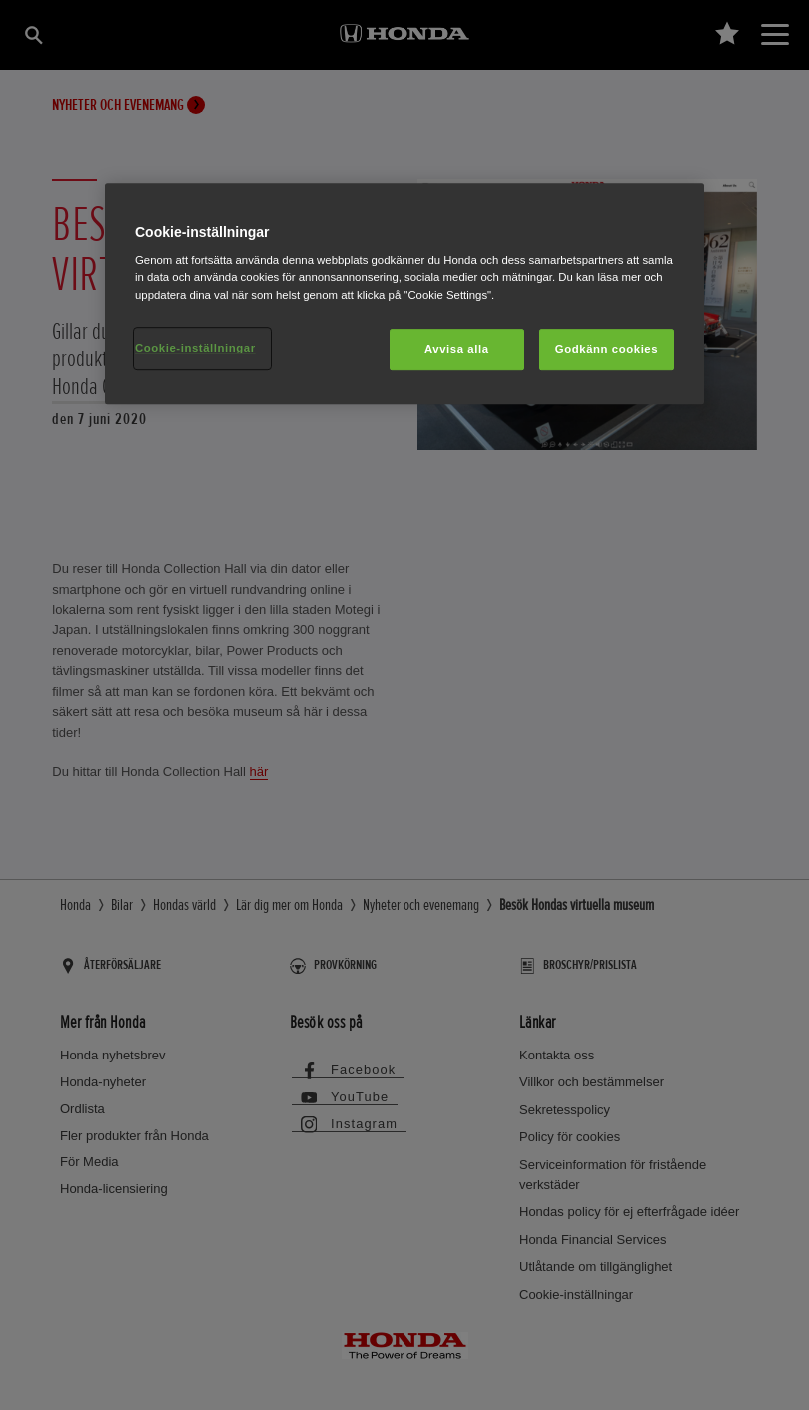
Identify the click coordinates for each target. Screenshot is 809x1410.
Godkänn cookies (606, 348)
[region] (404, 293)
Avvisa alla (456, 348)
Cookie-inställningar (195, 347)
